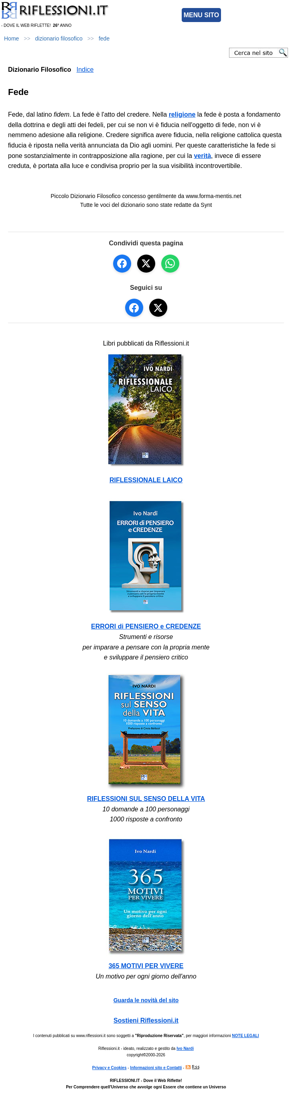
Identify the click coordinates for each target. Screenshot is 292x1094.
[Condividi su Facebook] (122, 264)
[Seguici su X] (158, 308)
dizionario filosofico (59, 38)
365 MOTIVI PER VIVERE (146, 966)
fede (104, 38)
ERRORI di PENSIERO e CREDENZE (146, 626)
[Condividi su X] (146, 264)
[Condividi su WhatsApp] (170, 264)
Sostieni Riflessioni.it (146, 1020)
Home (11, 38)
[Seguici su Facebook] (134, 308)
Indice (85, 69)
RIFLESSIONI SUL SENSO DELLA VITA (146, 798)
